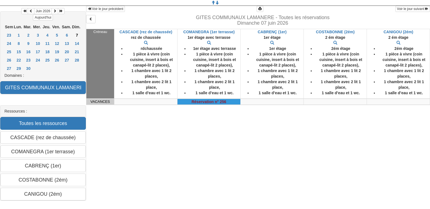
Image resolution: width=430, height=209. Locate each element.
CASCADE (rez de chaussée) (146, 32)
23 (9, 35)
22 (19, 60)
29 (19, 68)
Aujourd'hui (43, 17)
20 (67, 52)
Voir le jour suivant (412, 9)
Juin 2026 (43, 11)
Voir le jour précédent (105, 9)
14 (77, 43)
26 (9, 60)
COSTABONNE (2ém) (335, 32)
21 (77, 52)
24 (9, 43)
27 (67, 60)
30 (28, 68)
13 (67, 43)
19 (57, 52)
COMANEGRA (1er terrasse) (209, 32)
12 (57, 43)
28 (77, 60)
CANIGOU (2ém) (398, 32)
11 (47, 43)
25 (9, 52)
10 (38, 43)
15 (19, 52)
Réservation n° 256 (209, 102)
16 (28, 52)
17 (38, 52)
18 (47, 52)
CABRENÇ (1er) (272, 32)
